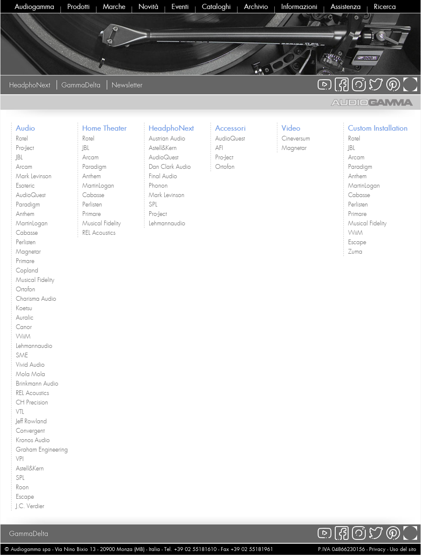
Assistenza (346, 6)
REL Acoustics (32, 393)
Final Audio (163, 176)
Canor (24, 327)
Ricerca (385, 6)
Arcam (24, 167)
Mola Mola (30, 374)
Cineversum (296, 138)
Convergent (30, 430)
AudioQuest (30, 195)
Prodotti (78, 6)
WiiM (23, 336)
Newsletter (126, 85)
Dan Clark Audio (170, 167)
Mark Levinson (33, 176)
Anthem (25, 214)
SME (22, 355)
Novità (148, 6)
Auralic (24, 317)
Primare (25, 261)
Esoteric (25, 185)
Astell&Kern (30, 468)
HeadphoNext (29, 85)
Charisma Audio (36, 298)
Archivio (256, 6)
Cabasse (27, 233)
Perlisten (26, 242)
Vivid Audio (30, 364)
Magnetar (28, 251)
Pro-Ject (25, 148)
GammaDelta (80, 85)
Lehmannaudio (34, 346)
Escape (25, 496)
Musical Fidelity (35, 280)
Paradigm (28, 204)
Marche (114, 6)
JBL (19, 157)
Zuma (355, 251)
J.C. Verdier (30, 506)
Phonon (158, 185)
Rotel (22, 138)
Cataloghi (216, 6)
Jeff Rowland (31, 421)
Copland (27, 270)
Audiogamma (34, 6)
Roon (22, 487)
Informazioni (299, 6)
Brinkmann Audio (37, 383)
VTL (20, 412)
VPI (20, 459)
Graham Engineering (42, 449)
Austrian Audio (167, 138)
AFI (219, 148)
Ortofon (25, 289)
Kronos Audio (33, 440)
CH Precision (32, 402)
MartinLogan (32, 223)
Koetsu (24, 308)
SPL (20, 478)
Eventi (180, 6)
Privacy (377, 549)
